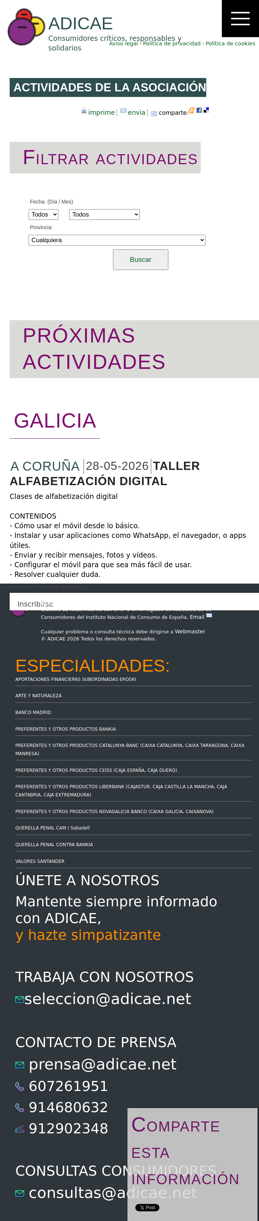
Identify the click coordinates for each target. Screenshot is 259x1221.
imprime (101, 112)
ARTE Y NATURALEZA (38, 695)
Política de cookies (230, 43)
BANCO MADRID (33, 712)
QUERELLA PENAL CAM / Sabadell (52, 828)
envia (136, 112)
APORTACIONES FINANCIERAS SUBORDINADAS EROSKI (75, 679)
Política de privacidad (172, 43)
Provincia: (41, 227)
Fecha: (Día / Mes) (51, 202)
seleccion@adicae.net (107, 999)
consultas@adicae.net (113, 1193)
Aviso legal (123, 43)
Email (201, 617)
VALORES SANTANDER (39, 861)
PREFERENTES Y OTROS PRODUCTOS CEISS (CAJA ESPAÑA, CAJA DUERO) (96, 770)
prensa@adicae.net (103, 1064)
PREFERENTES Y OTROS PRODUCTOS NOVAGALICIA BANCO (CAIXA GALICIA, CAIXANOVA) (114, 811)
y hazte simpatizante (88, 935)
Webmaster (190, 631)
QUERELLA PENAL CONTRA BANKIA (54, 844)
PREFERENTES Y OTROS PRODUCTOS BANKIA (65, 729)
